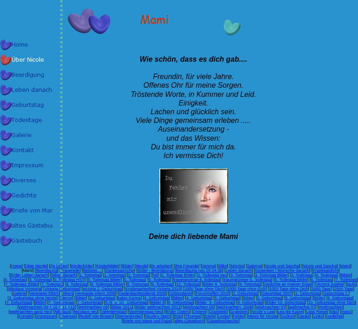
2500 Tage (343, 289)
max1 (346, 311)
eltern (68, 293)
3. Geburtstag (102, 298)
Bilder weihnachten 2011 (158, 307)
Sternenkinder (129, 316)
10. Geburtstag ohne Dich (331, 302)
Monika (237, 266)
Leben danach (239, 270)
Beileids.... (92, 270)
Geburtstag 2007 (276, 293)
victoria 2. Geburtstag (102, 289)
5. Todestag (39, 279)
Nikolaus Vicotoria (24, 289)
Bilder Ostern (178, 311)
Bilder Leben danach (29, 275)
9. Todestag (162, 284)
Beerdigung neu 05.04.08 (199, 270)
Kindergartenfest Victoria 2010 (153, 289)
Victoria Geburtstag (61, 289)
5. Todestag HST (69, 279)
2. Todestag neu (212, 275)
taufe (351, 284)
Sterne (66, 298)
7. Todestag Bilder (21, 284)
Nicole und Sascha (282, 266)
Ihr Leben (59, 266)
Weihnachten (330, 307)
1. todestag (114, 275)
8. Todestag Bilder (107, 284)
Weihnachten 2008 (234, 307)
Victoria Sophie (329, 284)
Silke (222, 266)
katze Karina (129, 298)
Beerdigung (46, 270)
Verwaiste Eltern (44, 293)
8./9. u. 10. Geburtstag (126, 302)
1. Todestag (89, 275)
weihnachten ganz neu (30, 311)
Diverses (68, 316)
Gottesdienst (180, 293)
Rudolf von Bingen (96, 316)
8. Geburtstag (180, 302)
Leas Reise (316, 311)
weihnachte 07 (302, 307)
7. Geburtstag (19, 302)
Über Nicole (36, 266)
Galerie (19, 293)
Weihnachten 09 (93, 307)
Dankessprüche (119, 270)
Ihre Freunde (187, 266)
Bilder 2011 (121, 307)
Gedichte (334, 316)
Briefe (209, 316)
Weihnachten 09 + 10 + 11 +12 (47, 307)
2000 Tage (321, 289)
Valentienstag (113, 311)
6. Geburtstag (298, 298)
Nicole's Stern (157, 316)
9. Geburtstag (250, 302)
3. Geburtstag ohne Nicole (33, 298)
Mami (345, 266)
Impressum (46, 316)
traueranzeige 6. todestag (197, 279)
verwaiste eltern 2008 (96, 293)
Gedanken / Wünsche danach (282, 270)
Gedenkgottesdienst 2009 (142, 293)
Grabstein (217, 311)
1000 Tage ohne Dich (246, 289)
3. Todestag (240, 275)
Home (16, 266)
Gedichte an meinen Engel (288, 284)
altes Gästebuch (189, 320)
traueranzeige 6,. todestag (247, 279)
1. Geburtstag (307, 293)
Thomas (192, 316)
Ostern (199, 311)
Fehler (239, 316)
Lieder (223, 316)
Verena (208, 266)
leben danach (64, 275)
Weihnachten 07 (270, 307)
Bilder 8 (158, 302)
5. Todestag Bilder (104, 279)
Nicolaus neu (85, 311)
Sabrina (254, 266)
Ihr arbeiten (161, 266)
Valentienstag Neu (145, 311)
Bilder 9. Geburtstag (215, 302)
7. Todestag (345, 279)
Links (318, 316)
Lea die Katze (290, 311)
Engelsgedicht (326, 270)
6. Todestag (159, 279)
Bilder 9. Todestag (219, 284)
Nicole (141, 266)
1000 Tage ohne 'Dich (204, 289)
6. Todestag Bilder (290, 279)
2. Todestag (138, 275)
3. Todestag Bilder (271, 275)
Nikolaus (62, 311)
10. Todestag (188, 284)
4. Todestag (326, 275)
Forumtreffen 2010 (212, 293)
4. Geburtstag (156, 298)
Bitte (178, 316)
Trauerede (70, 270)
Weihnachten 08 (199, 307)
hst (155, 275)
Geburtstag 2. (335, 293)
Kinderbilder (82, 266)
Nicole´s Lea (262, 311)
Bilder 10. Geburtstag (285, 302)
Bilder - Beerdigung (155, 270)
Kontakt (26, 316)
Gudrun (288, 316)
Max (334, 311)
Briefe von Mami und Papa (147, 320)
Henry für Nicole (263, 316)
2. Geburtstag (245, 293)
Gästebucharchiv (223, 320)
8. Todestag (76, 284)
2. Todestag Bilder (178, 275)
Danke (304, 316)
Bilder (127, 266)
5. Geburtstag (227, 298)
